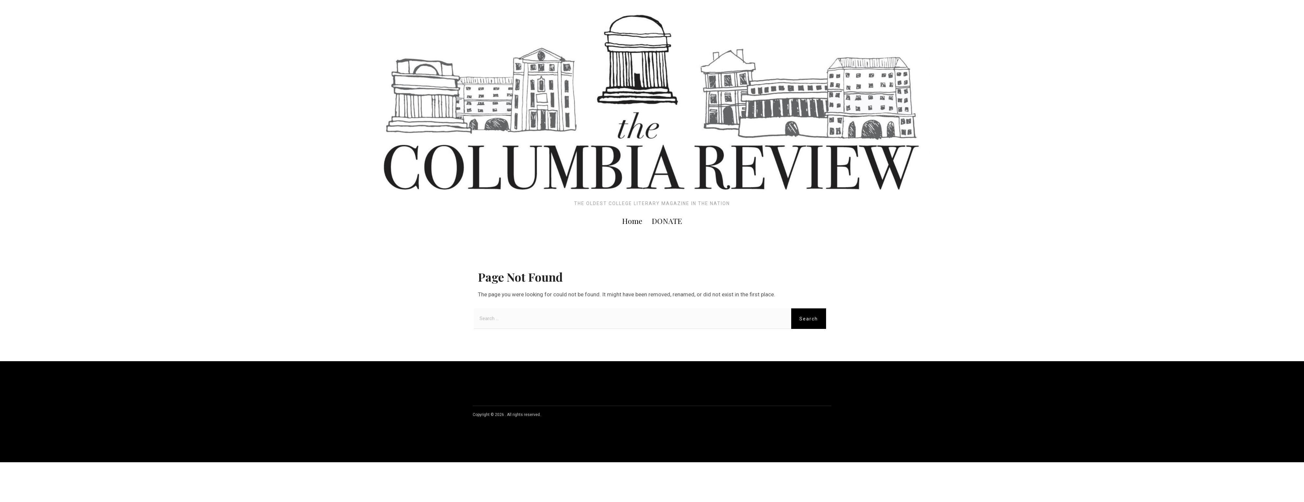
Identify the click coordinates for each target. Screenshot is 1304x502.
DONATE (667, 221)
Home (632, 221)
